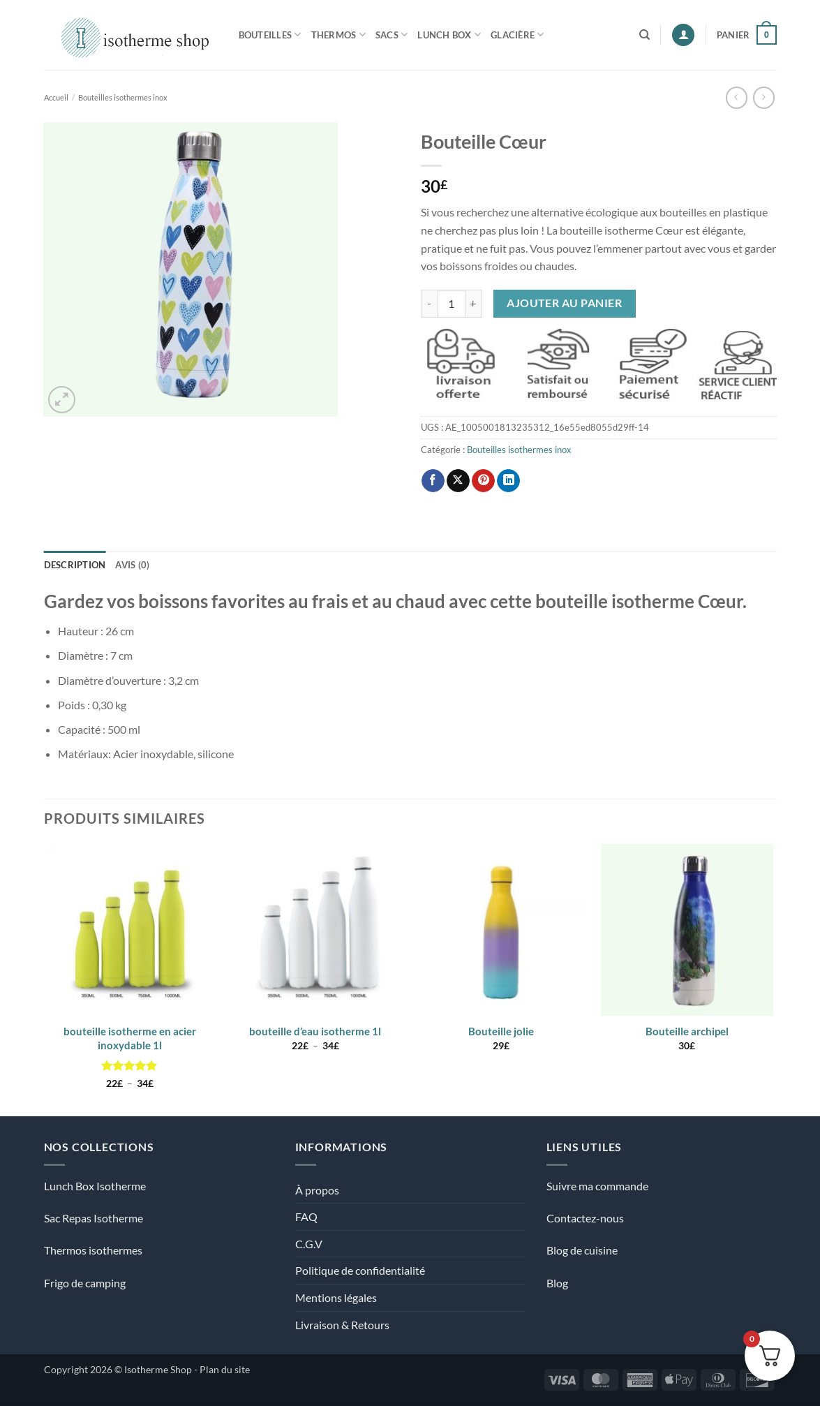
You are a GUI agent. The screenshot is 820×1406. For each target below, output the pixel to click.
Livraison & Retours (342, 1324)
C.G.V (308, 1243)
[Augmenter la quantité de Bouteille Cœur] (473, 304)
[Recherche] (644, 35)
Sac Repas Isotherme (93, 1217)
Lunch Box (449, 34)
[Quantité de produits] (451, 304)
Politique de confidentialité (360, 1270)
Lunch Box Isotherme (95, 1185)
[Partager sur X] (458, 481)
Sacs (391, 34)
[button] (683, 35)
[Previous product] (764, 97)
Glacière (517, 34)
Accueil (56, 97)
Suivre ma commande (597, 1185)
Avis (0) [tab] (132, 564)
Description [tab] (75, 564)
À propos (317, 1190)
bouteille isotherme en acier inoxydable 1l (130, 1038)
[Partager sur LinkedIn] (508, 481)
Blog (557, 1282)
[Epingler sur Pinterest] (483, 481)
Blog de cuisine (582, 1250)
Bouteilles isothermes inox (122, 97)
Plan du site (225, 1369)
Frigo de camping (85, 1282)
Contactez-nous (585, 1217)
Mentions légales (336, 1297)
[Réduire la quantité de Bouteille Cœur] (429, 304)
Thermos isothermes (93, 1250)
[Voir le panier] (747, 34)
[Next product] (736, 97)
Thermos (338, 34)
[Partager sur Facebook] (433, 481)
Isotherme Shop (158, 1369)
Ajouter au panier (564, 303)
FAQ (306, 1216)
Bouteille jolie (501, 1031)
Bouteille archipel (687, 1031)
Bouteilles (270, 34)
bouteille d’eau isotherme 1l (315, 1031)
